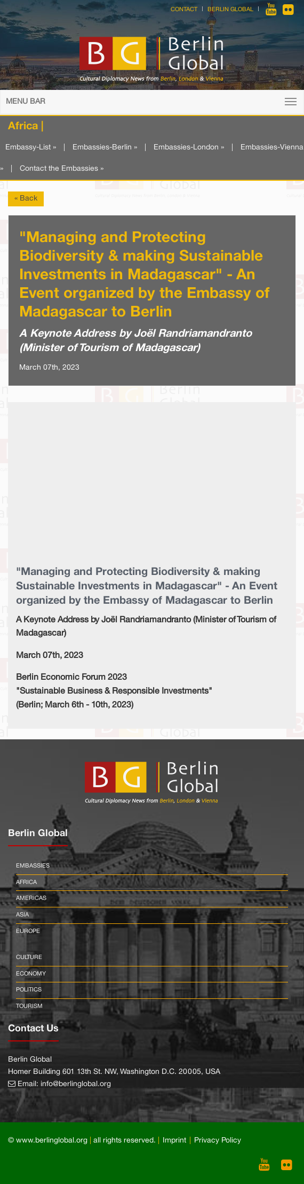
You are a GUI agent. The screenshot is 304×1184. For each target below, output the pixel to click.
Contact (184, 9)
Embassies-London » (189, 147)
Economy (31, 974)
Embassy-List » (30, 147)
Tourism (29, 1006)
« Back (25, 198)
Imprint (174, 1140)
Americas (31, 898)
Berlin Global (230, 9)
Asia (22, 915)
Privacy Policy (217, 1140)
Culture (29, 957)
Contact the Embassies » (61, 168)
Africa (26, 882)
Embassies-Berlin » (105, 147)
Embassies (33, 866)
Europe (28, 931)
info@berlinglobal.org (76, 1084)
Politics (29, 990)
